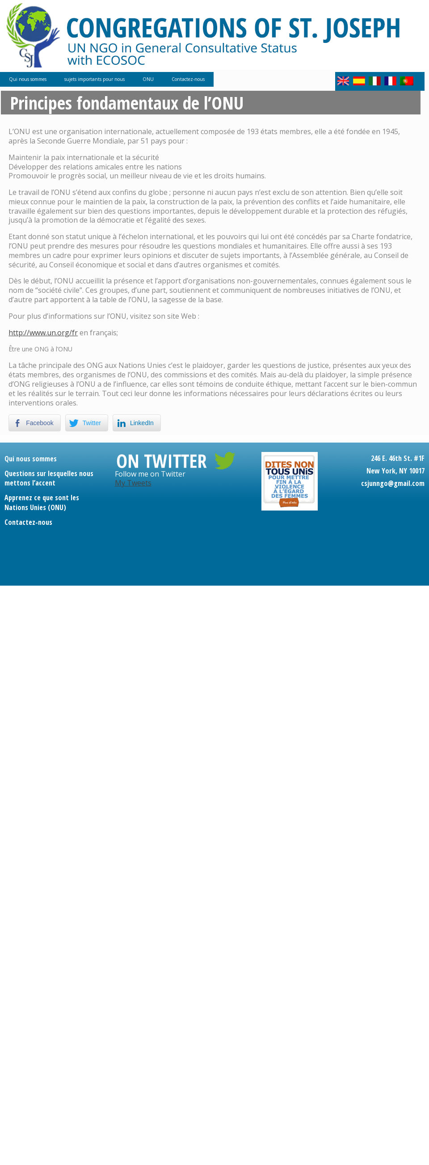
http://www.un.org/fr (43, 333)
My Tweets (133, 483)
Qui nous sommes (27, 79)
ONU (148, 79)
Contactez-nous (188, 79)
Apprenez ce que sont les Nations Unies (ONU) (41, 502)
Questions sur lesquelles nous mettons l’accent (48, 478)
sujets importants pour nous (94, 79)
